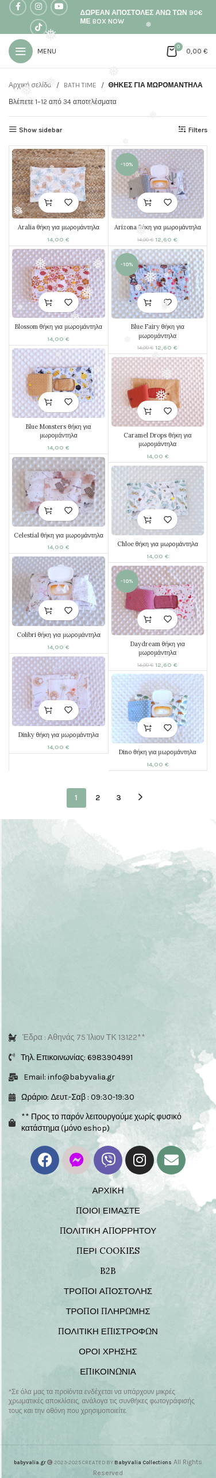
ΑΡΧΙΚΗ (108, 1179)
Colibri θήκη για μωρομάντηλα (59, 635)
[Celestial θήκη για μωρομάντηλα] (58, 491)
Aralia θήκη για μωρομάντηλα (58, 227)
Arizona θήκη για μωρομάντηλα (157, 227)
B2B (108, 1259)
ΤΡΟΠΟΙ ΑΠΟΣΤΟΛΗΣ (108, 1279)
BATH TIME (80, 85)
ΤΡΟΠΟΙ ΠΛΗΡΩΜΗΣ (107, 1300)
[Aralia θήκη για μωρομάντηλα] (58, 183)
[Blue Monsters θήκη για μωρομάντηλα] (58, 383)
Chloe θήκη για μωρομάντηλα (157, 544)
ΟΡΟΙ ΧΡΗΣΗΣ (108, 1340)
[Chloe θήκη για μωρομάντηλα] (157, 500)
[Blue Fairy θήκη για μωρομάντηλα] (157, 283)
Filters (197, 130)
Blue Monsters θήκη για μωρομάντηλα (58, 431)
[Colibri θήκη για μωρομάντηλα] (58, 591)
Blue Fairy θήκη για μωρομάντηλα (157, 331)
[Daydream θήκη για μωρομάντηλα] (157, 600)
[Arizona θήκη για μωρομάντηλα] (157, 183)
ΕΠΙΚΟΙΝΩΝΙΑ (108, 1360)
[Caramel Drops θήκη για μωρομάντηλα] (157, 392)
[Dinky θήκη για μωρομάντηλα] (58, 691)
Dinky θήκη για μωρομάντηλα (58, 734)
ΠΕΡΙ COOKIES (107, 1239)
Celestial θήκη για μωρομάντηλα (58, 535)
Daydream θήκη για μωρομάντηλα (157, 647)
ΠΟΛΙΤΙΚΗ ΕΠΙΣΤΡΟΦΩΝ (108, 1320)
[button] (48, 203)
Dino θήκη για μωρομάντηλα (157, 752)
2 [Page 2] (97, 798)
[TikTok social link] (38, 27)
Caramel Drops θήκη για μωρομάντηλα (157, 439)
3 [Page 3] (118, 798)
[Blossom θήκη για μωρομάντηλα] (58, 283)
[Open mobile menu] (32, 51)
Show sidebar (40, 130)
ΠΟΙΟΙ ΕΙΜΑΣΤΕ (108, 1199)
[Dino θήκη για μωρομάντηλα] (157, 708)
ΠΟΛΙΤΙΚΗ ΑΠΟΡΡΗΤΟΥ (108, 1219)
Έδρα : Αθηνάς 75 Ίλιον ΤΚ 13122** (83, 1026)
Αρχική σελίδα (30, 85)
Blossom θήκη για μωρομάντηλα (58, 327)
